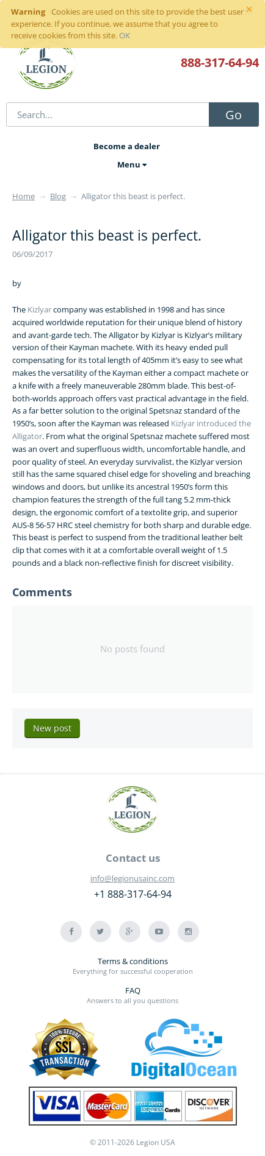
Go (233, 115)
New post (52, 728)
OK (124, 35)
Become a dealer (126, 146)
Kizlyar (39, 309)
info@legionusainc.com (132, 878)
